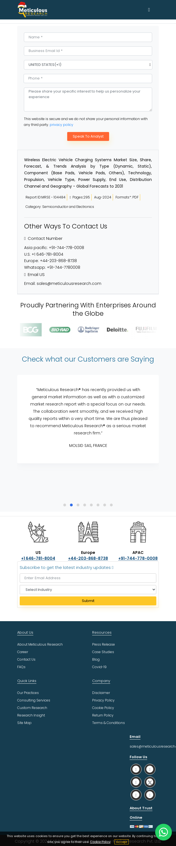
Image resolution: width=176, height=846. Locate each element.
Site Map (24, 722)
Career (22, 652)
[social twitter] (150, 781)
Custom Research (32, 707)
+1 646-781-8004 (47, 254)
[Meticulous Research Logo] (32, 9)
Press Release (103, 644)
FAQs (21, 667)
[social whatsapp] (136, 769)
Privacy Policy (103, 700)
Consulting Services (33, 700)
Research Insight (31, 715)
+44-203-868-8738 (58, 260)
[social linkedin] (136, 781)
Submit (88, 600)
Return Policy (103, 715)
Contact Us (26, 659)
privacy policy (61, 124)
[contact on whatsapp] (163, 832)
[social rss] (150, 794)
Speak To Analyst (88, 136)
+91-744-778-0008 (66, 247)
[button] (64, 505)
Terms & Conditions (108, 722)
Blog (96, 659)
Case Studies (103, 652)
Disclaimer (101, 692)
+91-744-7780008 (63, 267)
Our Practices (28, 692)
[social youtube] (136, 794)
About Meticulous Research (40, 644)
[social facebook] (150, 769)
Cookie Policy (100, 842)
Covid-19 (99, 667)
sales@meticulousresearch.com (69, 283)
